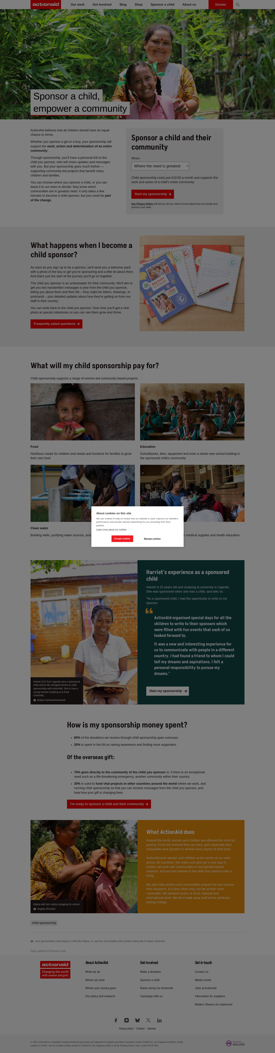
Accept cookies (122, 538)
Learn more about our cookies (111, 529)
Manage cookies (152, 538)
